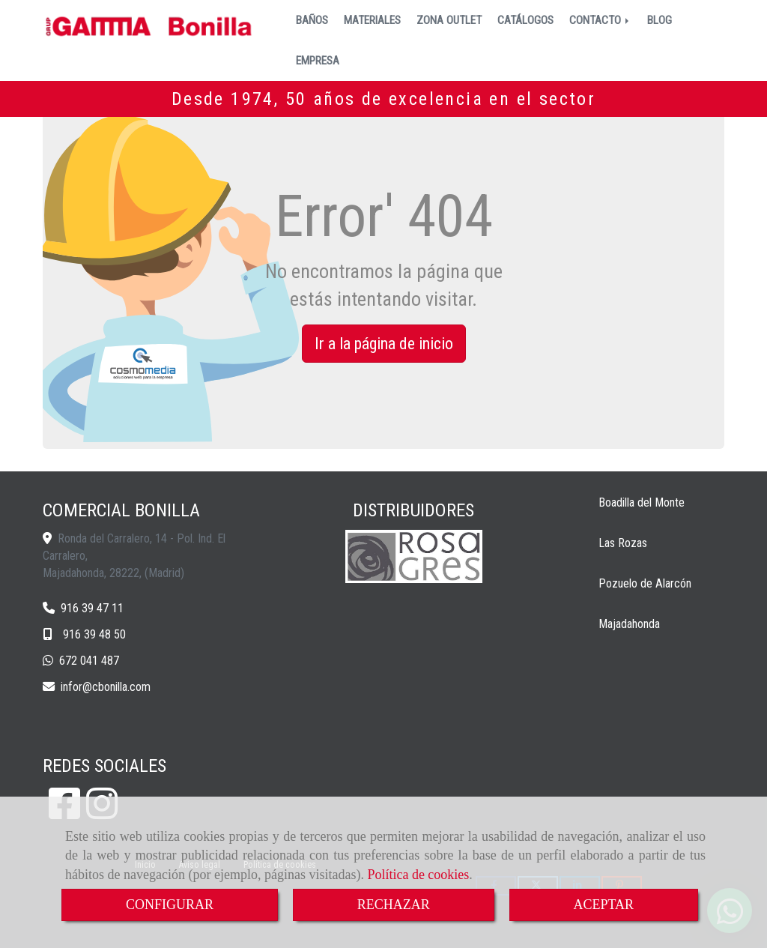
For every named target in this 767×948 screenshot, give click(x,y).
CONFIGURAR (169, 904)
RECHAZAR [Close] (393, 904)
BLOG (659, 20)
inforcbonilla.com (106, 687)
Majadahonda (629, 624)
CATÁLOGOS (525, 20)
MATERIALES (372, 20)
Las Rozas (622, 543)
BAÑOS (312, 20)
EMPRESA (317, 60)
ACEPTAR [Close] (604, 904)
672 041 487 (89, 660)
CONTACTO (600, 20)
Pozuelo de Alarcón (644, 583)
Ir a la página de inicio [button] (384, 343)
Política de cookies (418, 874)
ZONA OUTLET (449, 20)
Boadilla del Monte (641, 502)
